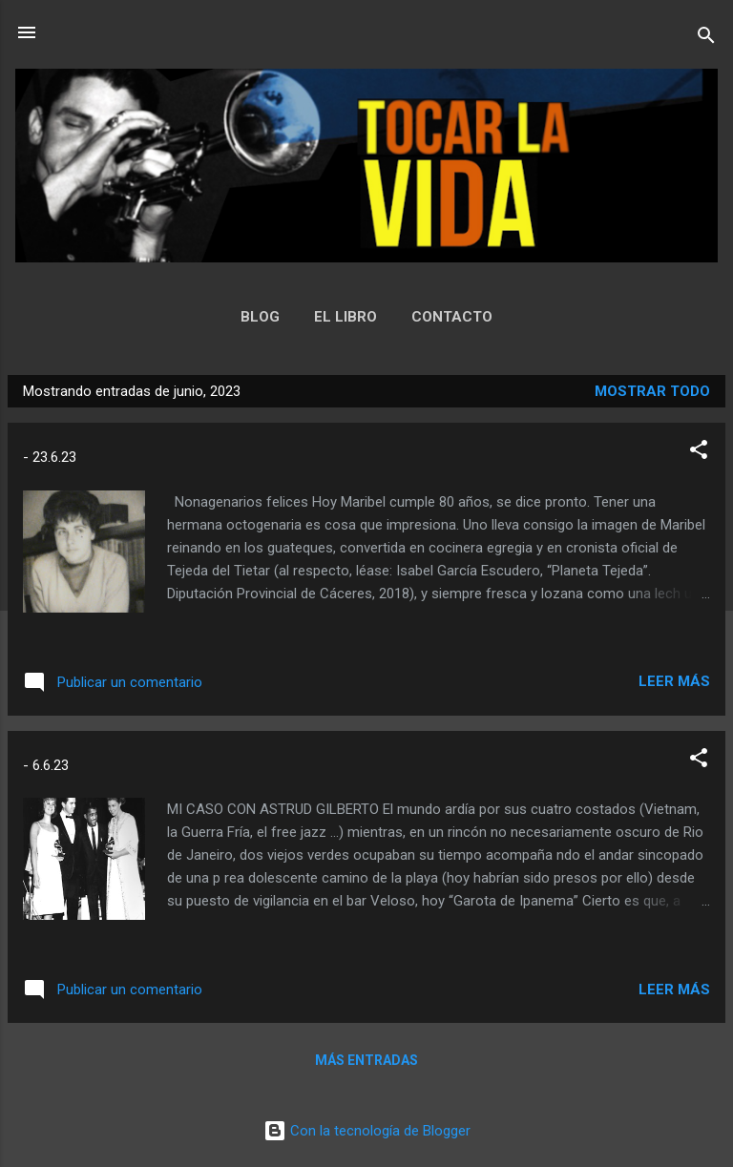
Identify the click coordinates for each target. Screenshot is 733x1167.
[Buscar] (706, 39)
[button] (698, 453)
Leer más (674, 681)
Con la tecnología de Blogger (367, 1130)
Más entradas (366, 1060)
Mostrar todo (652, 391)
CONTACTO (451, 316)
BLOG (260, 316)
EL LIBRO (345, 316)
